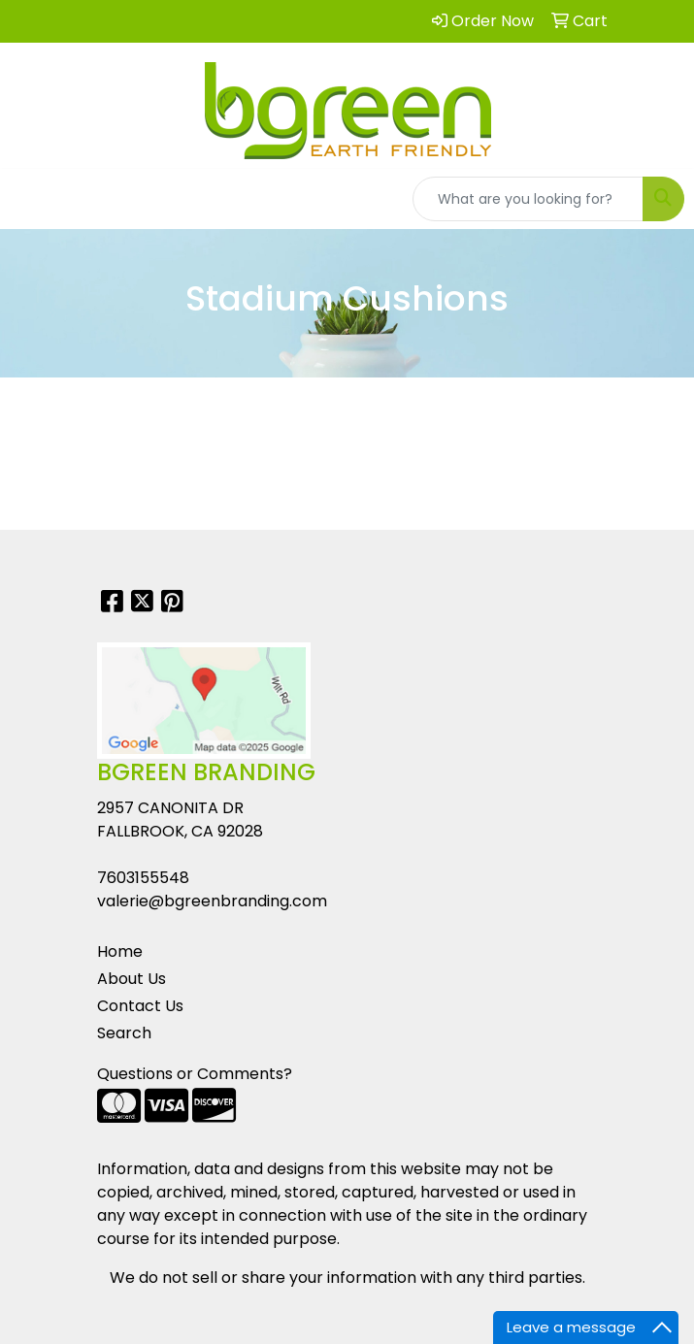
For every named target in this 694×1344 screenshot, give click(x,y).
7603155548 (143, 878)
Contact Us (140, 1006)
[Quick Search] (528, 199)
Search (124, 1033)
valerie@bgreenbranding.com (212, 901)
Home (120, 951)
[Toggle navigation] (30, 199)
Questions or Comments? (194, 1074)
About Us (131, 978)
